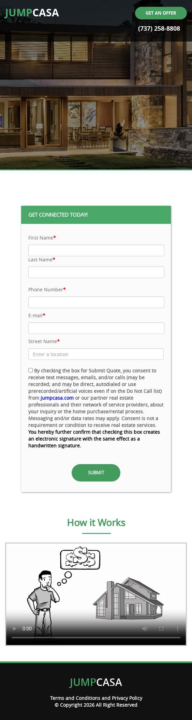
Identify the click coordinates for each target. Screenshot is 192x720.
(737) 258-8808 (159, 28)
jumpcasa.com (57, 398)
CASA (32, 12)
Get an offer (161, 13)
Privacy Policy (127, 698)
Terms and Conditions (75, 698)
